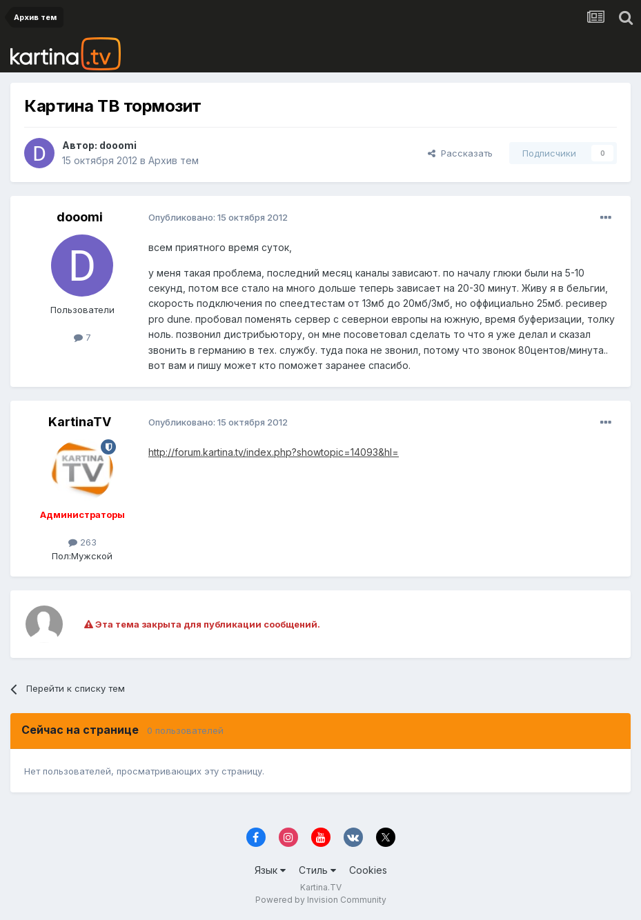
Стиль (317, 870)
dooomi (118, 145)
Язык (270, 870)
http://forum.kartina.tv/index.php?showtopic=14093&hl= (273, 452)
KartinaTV (79, 421)
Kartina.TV (321, 887)
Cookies (368, 870)
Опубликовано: (218, 217)
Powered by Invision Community (320, 899)
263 (82, 542)
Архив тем (173, 160)
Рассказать (460, 153)
